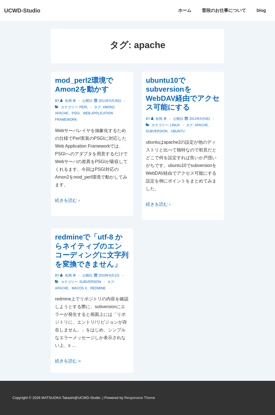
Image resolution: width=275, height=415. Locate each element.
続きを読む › (67, 200)
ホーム (184, 10)
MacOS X (79, 288)
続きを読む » (68, 361)
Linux (175, 125)
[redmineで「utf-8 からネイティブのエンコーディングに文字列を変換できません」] (109, 275)
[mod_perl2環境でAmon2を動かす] (110, 101)
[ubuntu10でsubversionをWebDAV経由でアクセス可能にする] (199, 119)
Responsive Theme (139, 398)
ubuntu (178, 131)
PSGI (76, 113)
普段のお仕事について (224, 10)
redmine (97, 288)
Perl (83, 107)
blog (261, 10)
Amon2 (109, 107)
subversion (157, 131)
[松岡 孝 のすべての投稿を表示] (68, 101)
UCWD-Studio (22, 10)
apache (61, 113)
